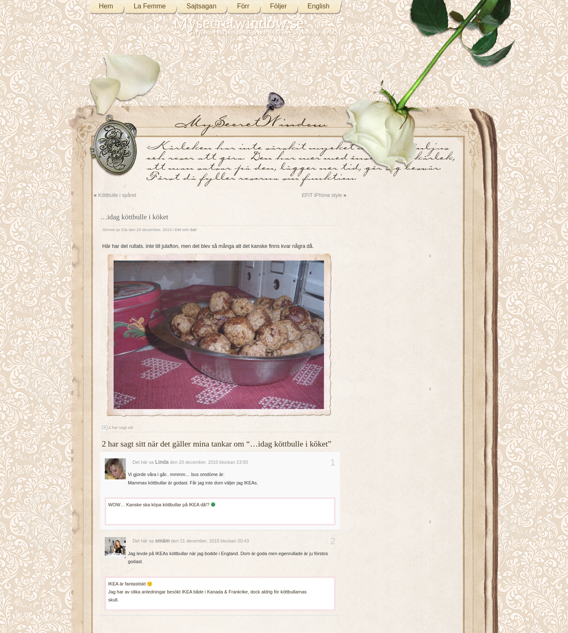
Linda (162, 462)
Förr (243, 6)
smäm (162, 541)
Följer (278, 6)
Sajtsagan (201, 6)
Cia (124, 229)
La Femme (150, 6)
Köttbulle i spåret (117, 195)
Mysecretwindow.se (239, 23)
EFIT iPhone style (322, 195)
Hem (106, 6)
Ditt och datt (185, 229)
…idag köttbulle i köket (134, 217)
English (318, 6)
